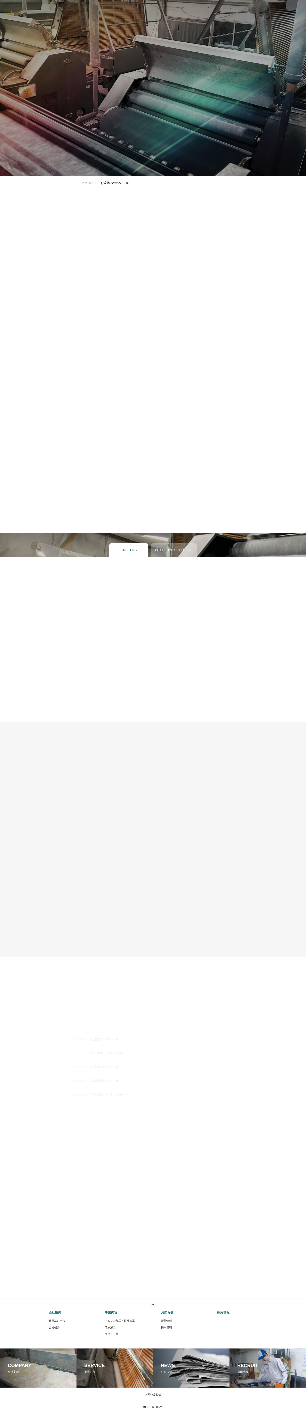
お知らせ (177, 7)
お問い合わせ (198, 7)
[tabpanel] (153, 88)
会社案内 (120, 7)
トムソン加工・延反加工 (120, 1320)
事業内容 (139, 7)
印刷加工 (110, 1327)
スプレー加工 (113, 1334)
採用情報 (158, 7)
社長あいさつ (57, 1320)
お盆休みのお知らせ (115, 183)
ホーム (103, 7)
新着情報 (166, 1320)
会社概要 (54, 1327)
